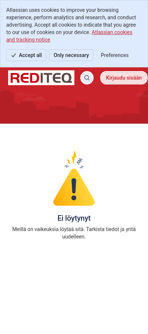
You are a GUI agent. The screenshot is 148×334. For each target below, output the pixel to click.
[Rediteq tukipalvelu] (41, 77)
